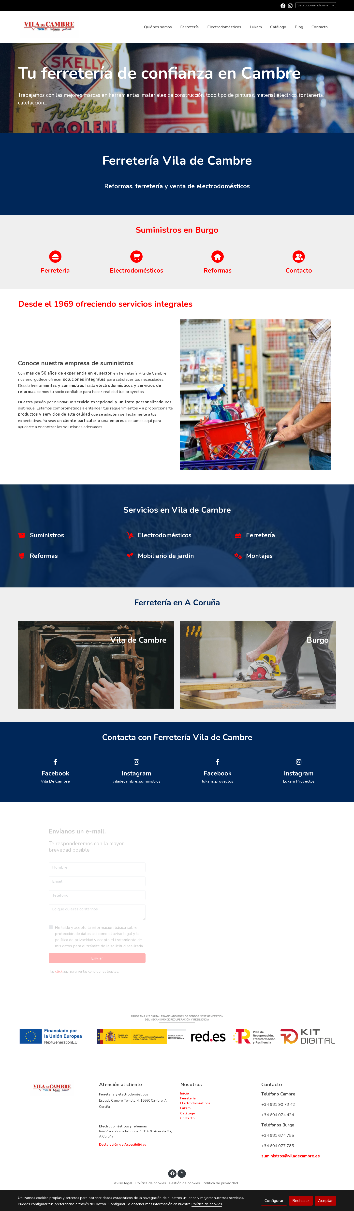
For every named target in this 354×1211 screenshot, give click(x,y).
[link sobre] (55, 1089)
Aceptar (325, 1200)
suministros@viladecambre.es (290, 1156)
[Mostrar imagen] (177, 1029)
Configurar (274, 1200)
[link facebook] (282, 5)
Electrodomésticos (195, 1103)
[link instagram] (290, 5)
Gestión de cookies (184, 1183)
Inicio (184, 1093)
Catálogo (187, 1113)
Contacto (187, 1118)
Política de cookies (150, 1183)
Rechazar (300, 1200)
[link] (49, 27)
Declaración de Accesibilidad (123, 1144)
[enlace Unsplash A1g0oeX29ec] (258, 665)
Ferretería (188, 1098)
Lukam (185, 1108)
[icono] (55, 256)
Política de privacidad (220, 1183)
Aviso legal (123, 1183)
